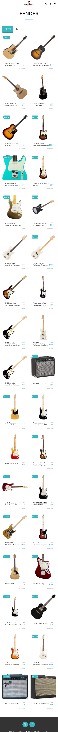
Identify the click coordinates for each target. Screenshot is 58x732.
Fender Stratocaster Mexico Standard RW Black (41, 424)
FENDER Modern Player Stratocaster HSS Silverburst (40, 224)
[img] (15, 47)
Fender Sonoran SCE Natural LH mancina (11, 104)
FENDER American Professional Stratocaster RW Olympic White (41, 664)
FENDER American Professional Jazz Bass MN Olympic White (40, 344)
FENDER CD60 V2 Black (40, 624)
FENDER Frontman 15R (12, 704)
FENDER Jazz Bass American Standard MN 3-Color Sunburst (12, 304)
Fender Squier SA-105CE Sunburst (12, 144)
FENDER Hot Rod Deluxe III (41, 704)
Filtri (7, 29)
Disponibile (51, 68)
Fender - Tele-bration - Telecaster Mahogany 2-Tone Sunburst (40, 544)
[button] (3, 3)
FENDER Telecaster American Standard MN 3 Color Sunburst (41, 144)
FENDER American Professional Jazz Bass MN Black (12, 344)
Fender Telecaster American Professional (12, 424)
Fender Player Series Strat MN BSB (41, 184)
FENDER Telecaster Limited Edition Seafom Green (12, 184)
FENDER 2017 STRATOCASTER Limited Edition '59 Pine (12, 544)
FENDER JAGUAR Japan (40, 584)
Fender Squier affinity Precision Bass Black (39, 304)
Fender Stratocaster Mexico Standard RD (11, 504)
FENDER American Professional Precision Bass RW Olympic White (12, 264)
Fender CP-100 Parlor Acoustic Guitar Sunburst (41, 64)
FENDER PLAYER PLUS (11, 464)
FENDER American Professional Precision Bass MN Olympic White (40, 264)
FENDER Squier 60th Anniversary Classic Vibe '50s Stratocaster (12, 224)
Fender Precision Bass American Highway (40, 464)
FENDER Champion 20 (39, 384)
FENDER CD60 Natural (11, 584)
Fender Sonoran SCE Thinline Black (39, 104)
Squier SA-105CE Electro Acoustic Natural (12, 64)
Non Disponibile (22, 68)
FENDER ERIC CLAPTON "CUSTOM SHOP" (40, 504)
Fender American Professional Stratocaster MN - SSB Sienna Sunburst (13, 664)
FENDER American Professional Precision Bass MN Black (12, 384)
